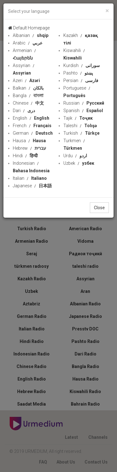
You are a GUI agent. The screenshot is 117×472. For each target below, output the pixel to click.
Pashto (78, 72)
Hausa (29, 140)
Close (99, 207)
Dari (24, 110)
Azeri (26, 80)
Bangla (28, 95)
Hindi (25, 155)
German (33, 133)
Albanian (30, 35)
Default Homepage (29, 27)
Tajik (78, 118)
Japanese (32, 185)
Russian (83, 103)
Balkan (28, 88)
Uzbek (78, 163)
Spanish (83, 110)
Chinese (28, 103)
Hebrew (29, 148)
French (32, 125)
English (31, 118)
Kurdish (81, 65)
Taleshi (80, 125)
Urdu (75, 155)
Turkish (81, 133)
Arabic (27, 42)
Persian (80, 80)
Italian (30, 178)
